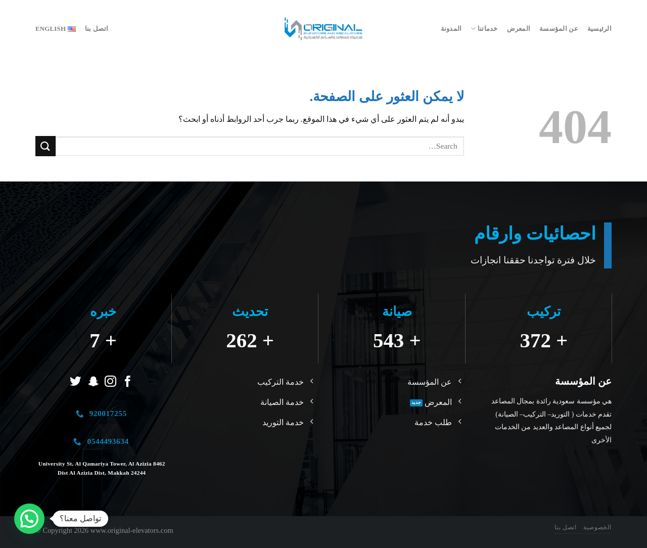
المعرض (519, 28)
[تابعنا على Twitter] (75, 382)
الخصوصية (597, 527)
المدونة (451, 28)
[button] (29, 519)
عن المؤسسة (558, 28)
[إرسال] (45, 146)
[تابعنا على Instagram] (110, 382)
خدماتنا (484, 28)
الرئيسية (599, 28)
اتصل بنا (96, 28)
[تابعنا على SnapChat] (93, 382)
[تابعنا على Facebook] (127, 382)
